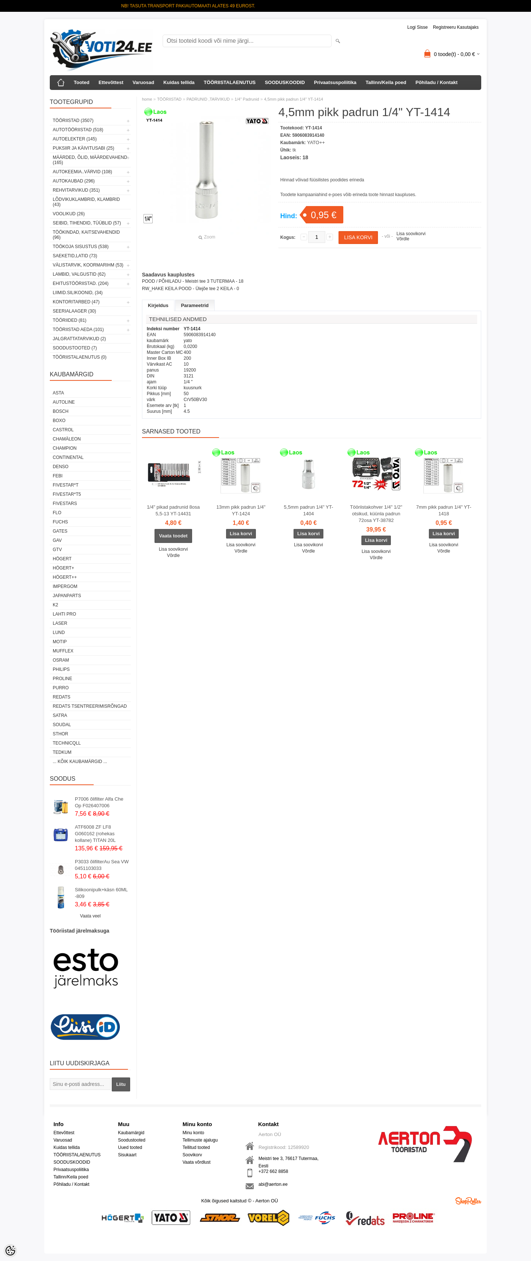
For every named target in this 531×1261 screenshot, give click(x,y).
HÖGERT (62, 558)
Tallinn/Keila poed (385, 82)
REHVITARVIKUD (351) (76, 190)
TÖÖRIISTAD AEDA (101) (78, 329)
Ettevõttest (110, 82)
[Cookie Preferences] (10, 1250)
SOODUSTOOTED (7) (75, 348)
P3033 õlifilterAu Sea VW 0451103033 (102, 865)
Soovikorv (192, 1154)
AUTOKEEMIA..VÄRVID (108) (82, 171)
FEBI (58, 475)
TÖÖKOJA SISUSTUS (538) (80, 246)
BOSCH (61, 411)
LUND (59, 632)
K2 (55, 604)
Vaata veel (90, 916)
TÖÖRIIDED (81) (69, 320)
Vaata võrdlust (197, 1162)
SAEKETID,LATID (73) (75, 255)
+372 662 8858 (273, 1171)
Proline (62, 678)
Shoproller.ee (468, 1201)
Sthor (60, 733)
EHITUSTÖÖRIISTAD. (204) (80, 283)
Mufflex (63, 651)
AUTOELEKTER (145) (75, 139)
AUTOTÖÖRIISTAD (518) (78, 129)
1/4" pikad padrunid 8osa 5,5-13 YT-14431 (173, 510)
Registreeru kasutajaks (456, 27)
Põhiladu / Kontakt (437, 82)
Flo (57, 512)
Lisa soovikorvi (411, 233)
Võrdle (402, 238)
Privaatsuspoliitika (335, 82)
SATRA (60, 715)
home (147, 99)
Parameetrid (195, 305)
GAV (57, 540)
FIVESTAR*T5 (67, 494)
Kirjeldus (158, 305)
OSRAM (61, 660)
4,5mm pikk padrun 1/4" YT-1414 (293, 99)
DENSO (61, 466)
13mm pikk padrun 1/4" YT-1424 (241, 510)
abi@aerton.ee (273, 1184)
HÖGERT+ (63, 568)
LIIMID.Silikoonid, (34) (78, 292)
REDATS (61, 697)
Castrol (63, 429)
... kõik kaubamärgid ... (80, 761)
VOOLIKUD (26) (69, 213)
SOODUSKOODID (285, 82)
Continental (68, 457)
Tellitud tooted (196, 1147)
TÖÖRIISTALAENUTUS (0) (80, 357)
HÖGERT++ (65, 577)
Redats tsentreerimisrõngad (90, 706)
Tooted (81, 82)
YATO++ (316, 142)
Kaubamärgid (131, 1132)
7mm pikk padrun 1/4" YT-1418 (444, 510)
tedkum (62, 752)
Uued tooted (130, 1147)
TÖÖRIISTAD (169, 99)
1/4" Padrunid (247, 99)
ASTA (58, 393)
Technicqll (67, 743)
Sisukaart (127, 1154)
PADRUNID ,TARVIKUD (208, 99)
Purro (61, 687)
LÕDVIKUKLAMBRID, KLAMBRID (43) (86, 202)
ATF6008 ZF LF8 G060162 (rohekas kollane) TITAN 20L (95, 833)
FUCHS (60, 522)
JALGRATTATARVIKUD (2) (79, 338)
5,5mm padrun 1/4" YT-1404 (308, 510)
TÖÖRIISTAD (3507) (73, 120)
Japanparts (67, 595)
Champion (65, 448)
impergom (65, 586)
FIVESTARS (65, 503)
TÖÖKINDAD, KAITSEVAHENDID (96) (86, 235)
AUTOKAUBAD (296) (74, 181)
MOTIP (60, 641)
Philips (61, 669)
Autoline (64, 402)
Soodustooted (131, 1140)
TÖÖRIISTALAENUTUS (230, 82)
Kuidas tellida (179, 82)
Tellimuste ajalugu (200, 1140)
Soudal (62, 724)
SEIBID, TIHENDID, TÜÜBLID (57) (87, 223)
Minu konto (193, 1132)
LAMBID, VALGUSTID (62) (79, 274)
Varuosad (144, 82)
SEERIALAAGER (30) (74, 311)
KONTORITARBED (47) (76, 301)
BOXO (59, 420)
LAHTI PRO (64, 614)
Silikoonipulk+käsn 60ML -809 (101, 893)
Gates (60, 531)
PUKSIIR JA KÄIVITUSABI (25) (83, 148)
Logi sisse (417, 27)
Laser (60, 623)
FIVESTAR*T (66, 485)
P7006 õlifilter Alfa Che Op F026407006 (99, 802)
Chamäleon (67, 439)
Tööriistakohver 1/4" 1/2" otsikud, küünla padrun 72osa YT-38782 (376, 513)
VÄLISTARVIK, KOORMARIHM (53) (88, 265)
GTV (57, 549)
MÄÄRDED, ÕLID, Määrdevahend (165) (90, 160)
